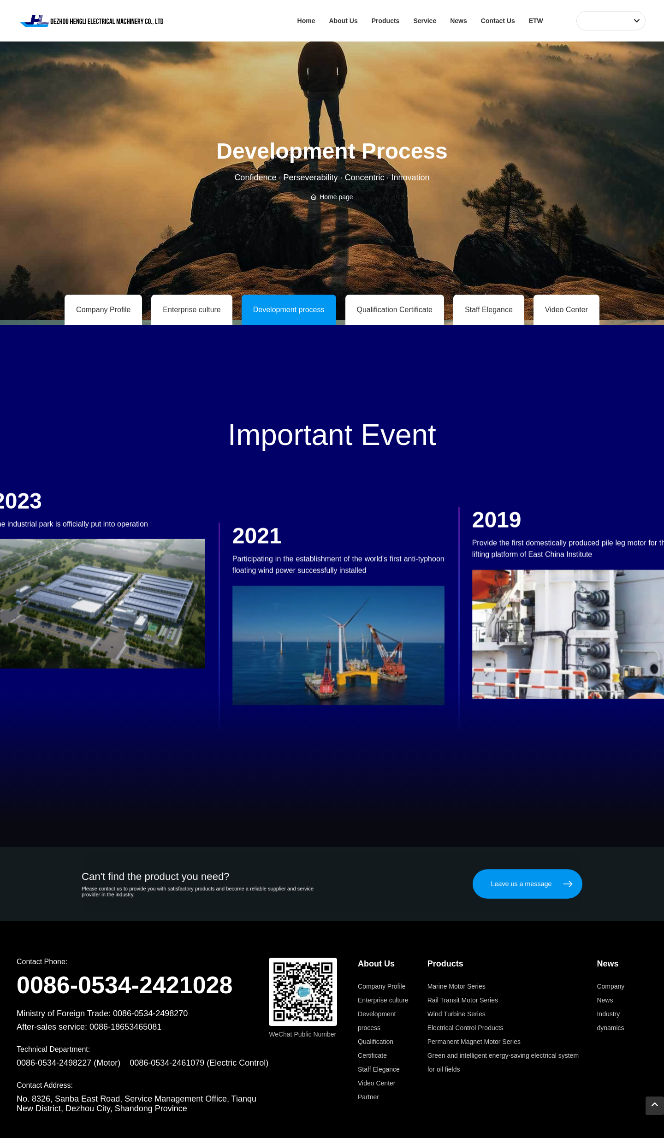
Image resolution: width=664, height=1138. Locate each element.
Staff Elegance (489, 310)
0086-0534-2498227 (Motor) (68, 1062)
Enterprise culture (191, 310)
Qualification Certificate (395, 310)
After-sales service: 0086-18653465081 (89, 1026)
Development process (289, 310)
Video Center (566, 310)
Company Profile (103, 310)
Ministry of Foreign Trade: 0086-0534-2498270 (102, 1013)
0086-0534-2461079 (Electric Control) (199, 1062)
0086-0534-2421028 (124, 985)
